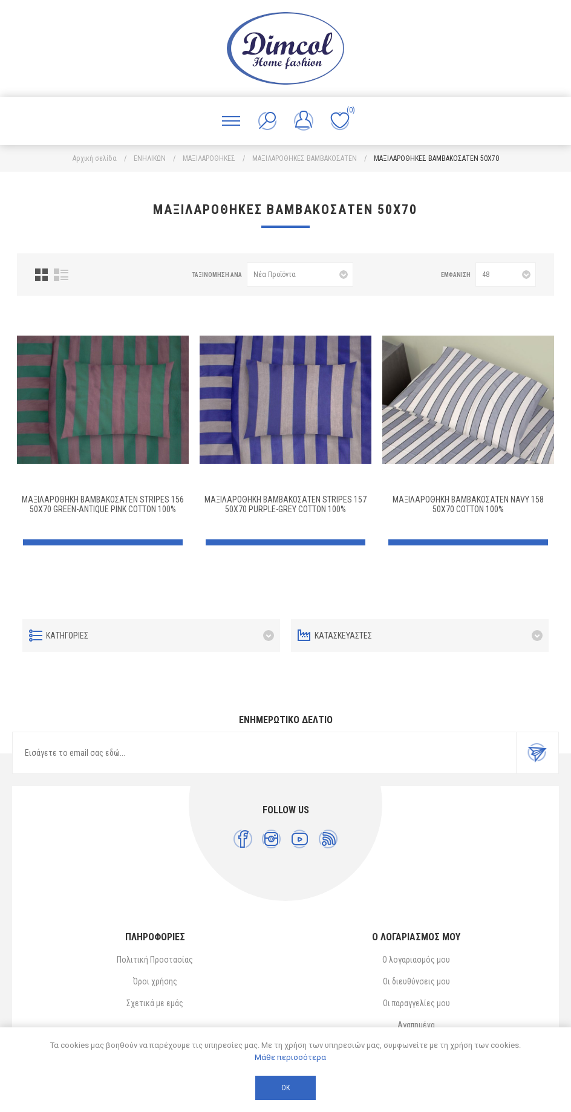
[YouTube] (299, 839)
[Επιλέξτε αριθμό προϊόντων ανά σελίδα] (505, 274)
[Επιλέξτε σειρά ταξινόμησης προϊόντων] (300, 274)
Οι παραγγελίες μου (416, 1003)
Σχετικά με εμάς (154, 1003)
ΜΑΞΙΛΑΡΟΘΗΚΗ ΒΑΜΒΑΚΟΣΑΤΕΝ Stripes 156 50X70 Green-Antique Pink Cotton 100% (103, 504)
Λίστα (61, 274)
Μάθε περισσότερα (290, 1057)
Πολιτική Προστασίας (155, 959)
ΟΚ (285, 1088)
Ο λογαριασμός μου (416, 959)
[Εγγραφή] (264, 752)
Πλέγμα (41, 274)
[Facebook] (242, 839)
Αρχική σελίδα (95, 158)
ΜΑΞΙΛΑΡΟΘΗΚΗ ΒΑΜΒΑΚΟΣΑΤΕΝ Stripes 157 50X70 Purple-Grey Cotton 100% (285, 504)
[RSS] (328, 839)
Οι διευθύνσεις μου (416, 981)
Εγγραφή (537, 752)
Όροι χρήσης (155, 981)
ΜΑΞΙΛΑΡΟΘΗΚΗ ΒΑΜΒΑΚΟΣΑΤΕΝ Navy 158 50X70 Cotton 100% (468, 504)
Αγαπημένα (416, 1025)
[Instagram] (271, 839)
